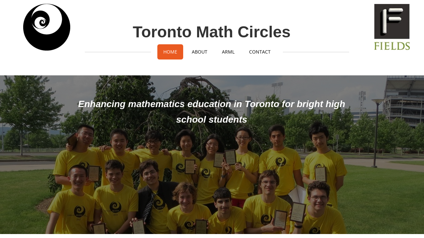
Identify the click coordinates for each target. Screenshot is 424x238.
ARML (228, 52)
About (199, 52)
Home (170, 52)
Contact (260, 52)
